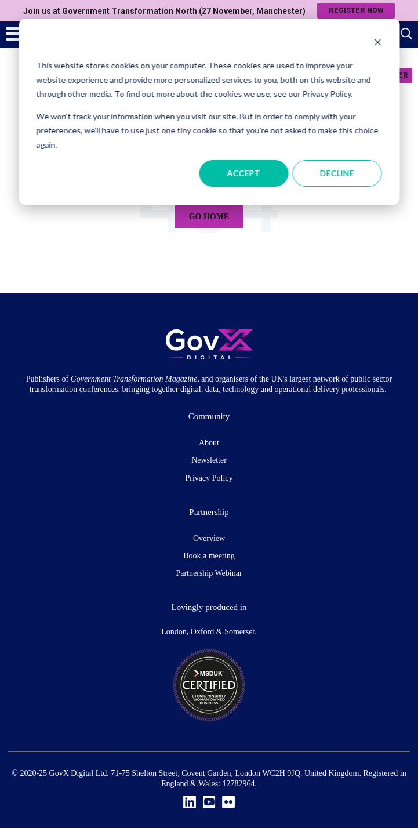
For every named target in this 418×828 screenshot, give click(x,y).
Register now (356, 10)
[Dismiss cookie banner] (377, 44)
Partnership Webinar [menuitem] (209, 573)
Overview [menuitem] (209, 538)
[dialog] (209, 112)
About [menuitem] (209, 442)
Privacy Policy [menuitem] (208, 478)
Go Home (209, 216)
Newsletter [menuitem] (209, 460)
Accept (243, 173)
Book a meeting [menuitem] (209, 555)
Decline (337, 173)
